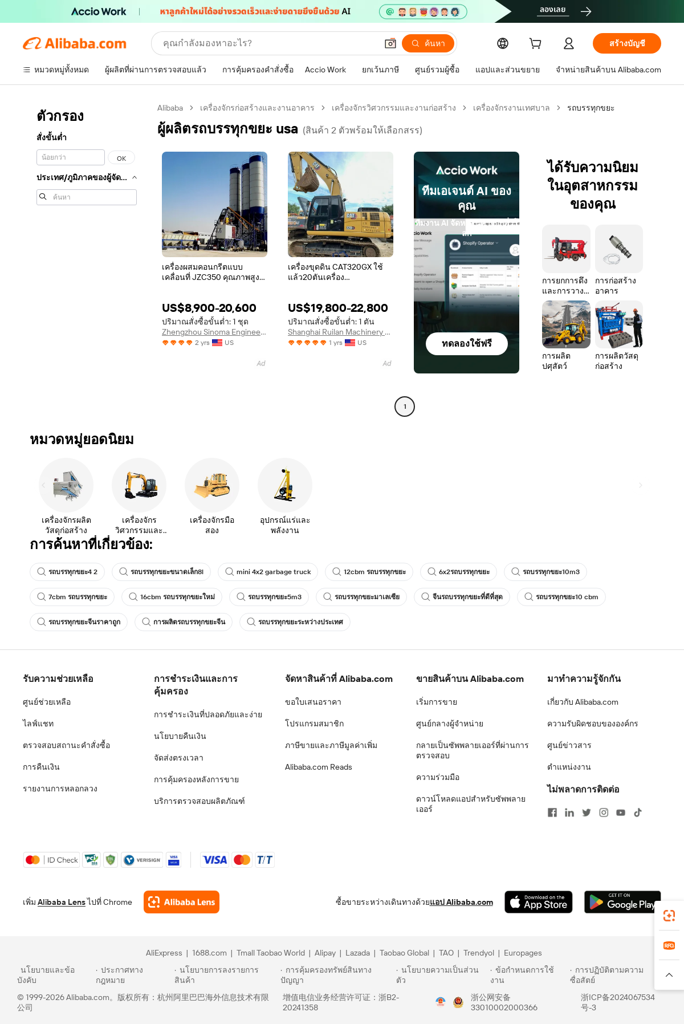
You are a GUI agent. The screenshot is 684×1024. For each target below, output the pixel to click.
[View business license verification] (440, 1002)
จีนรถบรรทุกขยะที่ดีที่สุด (462, 597)
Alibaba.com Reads (318, 766)
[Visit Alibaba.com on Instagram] (603, 812)
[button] (390, 43)
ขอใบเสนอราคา (313, 701)
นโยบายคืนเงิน (180, 736)
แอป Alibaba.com (461, 902)
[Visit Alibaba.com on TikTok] (638, 812)
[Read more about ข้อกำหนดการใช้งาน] (528, 975)
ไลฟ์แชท (38, 723)
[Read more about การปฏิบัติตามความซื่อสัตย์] (618, 975)
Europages (523, 952)
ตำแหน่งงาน (569, 766)
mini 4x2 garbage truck (268, 571)
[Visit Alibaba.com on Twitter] (586, 812)
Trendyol (478, 952)
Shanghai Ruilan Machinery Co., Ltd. (340, 331)
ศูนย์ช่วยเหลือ (47, 701)
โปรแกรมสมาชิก (314, 723)
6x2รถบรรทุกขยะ (458, 571)
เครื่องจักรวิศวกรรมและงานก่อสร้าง (394, 107)
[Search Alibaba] (268, 43)
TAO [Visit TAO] (446, 952)
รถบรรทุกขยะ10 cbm (561, 597)
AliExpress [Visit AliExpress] (164, 952)
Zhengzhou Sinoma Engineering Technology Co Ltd (214, 331)
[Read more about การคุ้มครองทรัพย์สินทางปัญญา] (336, 975)
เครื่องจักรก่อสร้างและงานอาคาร (257, 107)
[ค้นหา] (428, 43)
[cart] (537, 45)
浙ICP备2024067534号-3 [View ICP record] (618, 1002)
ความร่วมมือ (437, 777)
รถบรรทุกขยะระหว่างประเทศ (295, 622)
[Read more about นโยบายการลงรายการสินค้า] (225, 975)
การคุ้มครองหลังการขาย (196, 779)
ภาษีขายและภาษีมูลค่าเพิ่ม (331, 745)
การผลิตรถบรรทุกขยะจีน (183, 622)
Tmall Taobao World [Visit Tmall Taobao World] (271, 952)
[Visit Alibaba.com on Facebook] (552, 812)
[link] (669, 915)
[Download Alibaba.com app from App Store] (538, 902)
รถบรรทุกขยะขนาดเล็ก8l (161, 571)
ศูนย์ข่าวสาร (569, 745)
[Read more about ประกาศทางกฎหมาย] (133, 975)
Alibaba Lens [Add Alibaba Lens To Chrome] (61, 902)
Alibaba (170, 107)
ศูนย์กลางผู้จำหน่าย (449, 723)
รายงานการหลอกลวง (60, 788)
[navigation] (87, 258)
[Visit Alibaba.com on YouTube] (621, 812)
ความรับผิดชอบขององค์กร (592, 723)
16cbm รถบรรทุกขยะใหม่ (172, 597)
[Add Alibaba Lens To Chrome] (181, 902)
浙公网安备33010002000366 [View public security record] (504, 1002)
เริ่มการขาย (436, 701)
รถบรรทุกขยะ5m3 (269, 597)
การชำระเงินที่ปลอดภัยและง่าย (208, 714)
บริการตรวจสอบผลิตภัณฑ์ (199, 801)
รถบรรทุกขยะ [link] (591, 107)
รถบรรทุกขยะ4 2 (67, 571)
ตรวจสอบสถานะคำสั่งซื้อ (66, 745)
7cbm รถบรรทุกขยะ (72, 597)
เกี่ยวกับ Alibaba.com (582, 701)
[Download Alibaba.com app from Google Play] (622, 902)
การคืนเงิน (41, 766)
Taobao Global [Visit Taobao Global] (404, 952)
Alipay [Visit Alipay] (325, 952)
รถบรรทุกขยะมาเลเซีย (361, 597)
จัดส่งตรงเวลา (178, 757)
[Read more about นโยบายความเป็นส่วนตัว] (441, 975)
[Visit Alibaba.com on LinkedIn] (569, 812)
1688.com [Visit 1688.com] (209, 952)
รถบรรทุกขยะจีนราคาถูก (78, 622)
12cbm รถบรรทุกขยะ (369, 571)
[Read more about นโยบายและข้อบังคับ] (54, 975)
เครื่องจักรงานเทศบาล (511, 107)
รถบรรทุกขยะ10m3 (545, 571)
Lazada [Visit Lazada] (357, 952)
